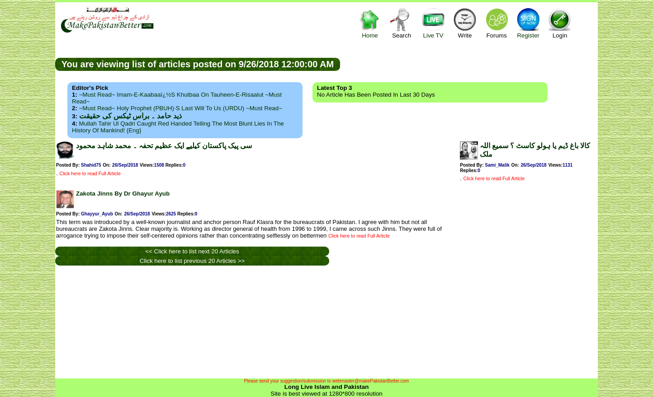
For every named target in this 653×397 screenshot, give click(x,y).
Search (401, 23)
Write (465, 23)
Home (370, 23)
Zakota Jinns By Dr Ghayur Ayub (123, 193)
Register (528, 23)
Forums (496, 23)
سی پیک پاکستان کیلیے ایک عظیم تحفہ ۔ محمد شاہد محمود (164, 145)
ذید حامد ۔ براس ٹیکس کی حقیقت (130, 116)
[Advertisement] (469, 63)
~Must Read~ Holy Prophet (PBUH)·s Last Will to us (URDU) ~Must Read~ (180, 108)
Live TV (433, 23)
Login (560, 23)
